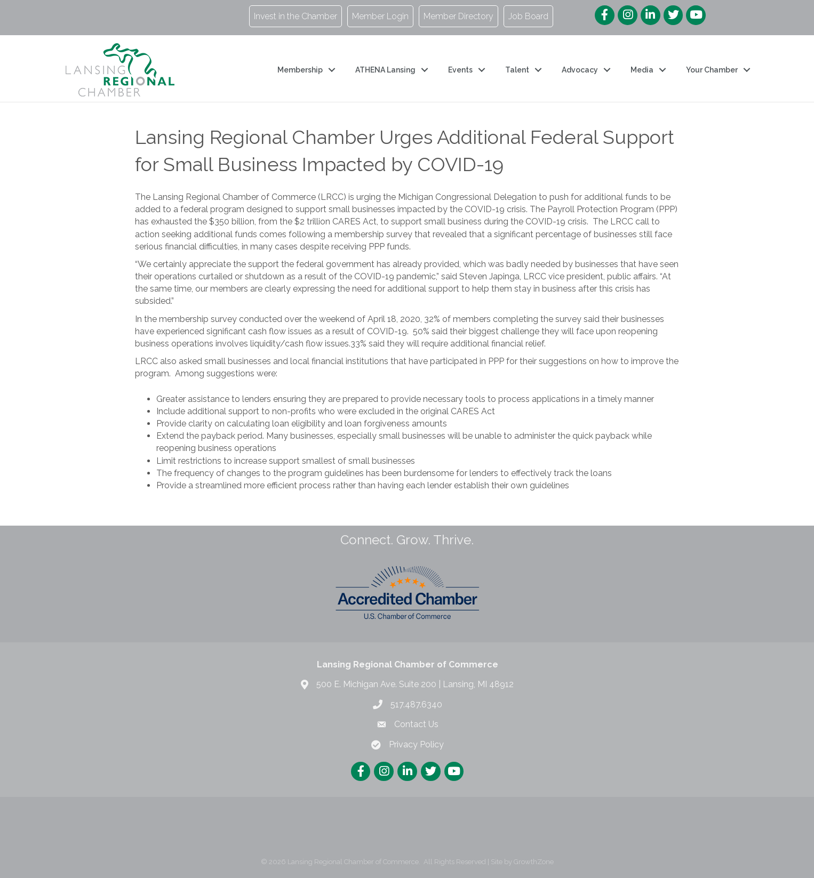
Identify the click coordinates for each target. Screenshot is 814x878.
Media (642, 70)
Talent (517, 70)
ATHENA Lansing (385, 70)
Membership (300, 70)
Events (460, 70)
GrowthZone (534, 862)
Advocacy (580, 70)
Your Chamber (712, 70)
